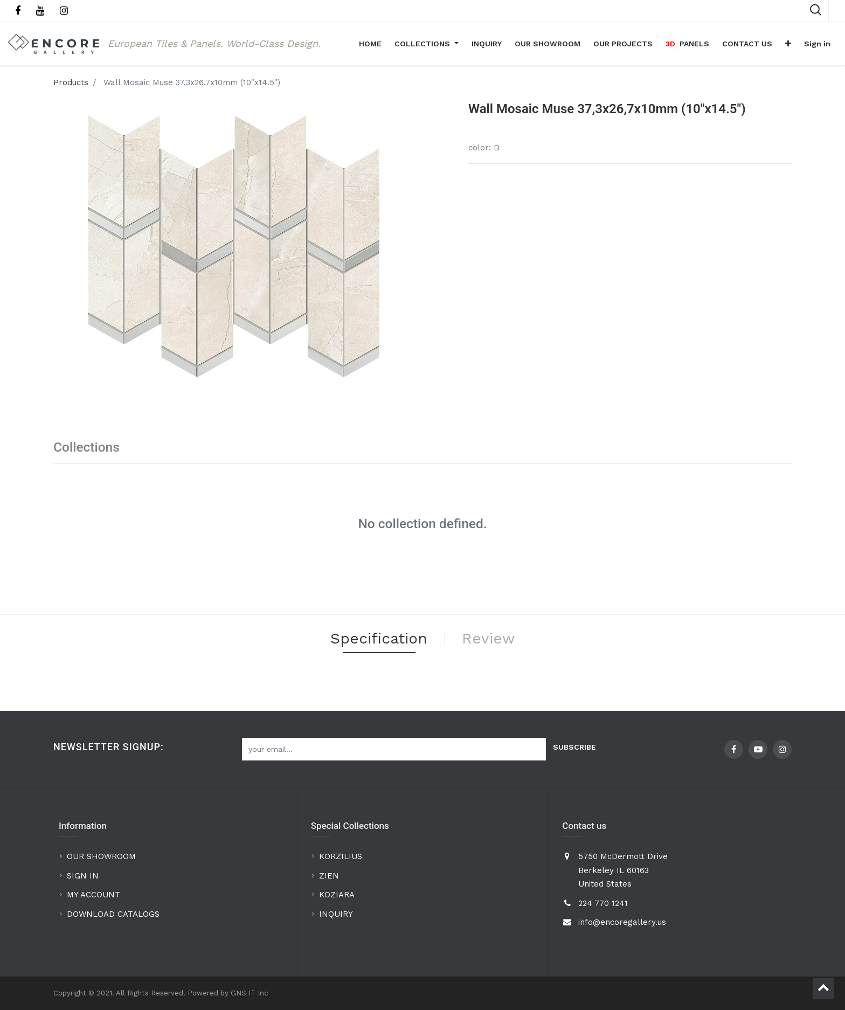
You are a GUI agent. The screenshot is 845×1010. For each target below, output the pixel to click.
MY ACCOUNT (95, 895)
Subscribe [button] (574, 747)
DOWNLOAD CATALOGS (114, 914)
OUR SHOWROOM (101, 856)
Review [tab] (488, 638)
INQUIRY (336, 914)
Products (70, 82)
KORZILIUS (340, 856)
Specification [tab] (378, 638)
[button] (788, 43)
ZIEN (329, 876)
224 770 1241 (603, 903)
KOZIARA (337, 895)
